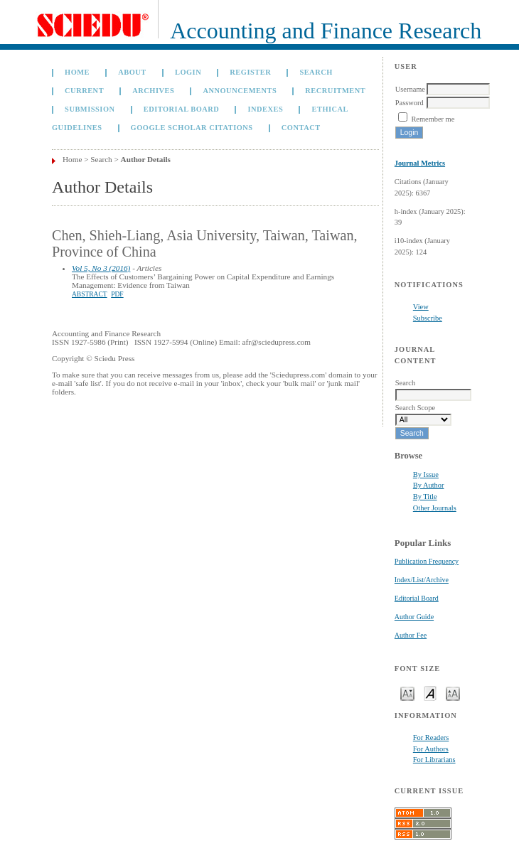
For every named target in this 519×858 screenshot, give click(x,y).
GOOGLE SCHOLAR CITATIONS (192, 128)
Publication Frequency (427, 561)
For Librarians (434, 759)
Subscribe (427, 318)
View (421, 307)
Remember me (432, 119)
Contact (301, 128)
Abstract (89, 294)
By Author (428, 485)
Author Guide (414, 617)
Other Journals (434, 508)
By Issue (426, 474)
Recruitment (335, 91)
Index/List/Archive (422, 580)
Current (84, 91)
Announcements (240, 91)
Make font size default (430, 693)
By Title (425, 496)
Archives (153, 91)
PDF (117, 294)
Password (409, 103)
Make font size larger (453, 693)
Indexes (265, 109)
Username (410, 89)
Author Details (146, 159)
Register (250, 72)
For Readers (431, 737)
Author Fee (411, 635)
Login (188, 72)
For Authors (431, 749)
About (132, 72)
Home (77, 72)
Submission (89, 109)
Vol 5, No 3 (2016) (101, 268)
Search (315, 72)
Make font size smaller (407, 693)
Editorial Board (417, 598)
